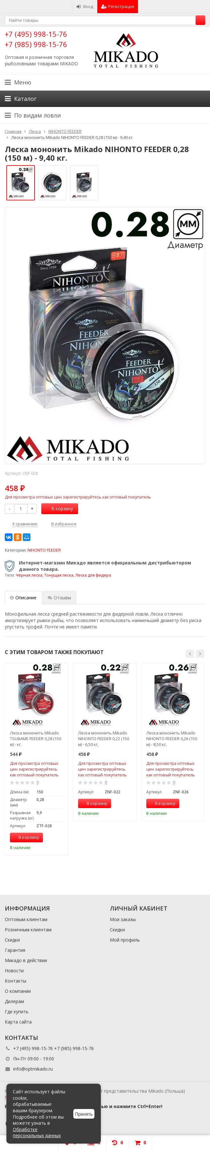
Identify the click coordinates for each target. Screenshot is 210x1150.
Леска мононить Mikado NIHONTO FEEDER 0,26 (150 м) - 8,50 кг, (171, 738)
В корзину (58, 509)
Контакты (15, 981)
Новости (14, 971)
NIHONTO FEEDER (44, 550)
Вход (84, 6)
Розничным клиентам (28, 930)
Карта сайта (18, 1022)
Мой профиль (125, 940)
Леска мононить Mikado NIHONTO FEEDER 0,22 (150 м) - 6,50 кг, (103, 738)
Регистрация (117, 6)
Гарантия (15, 950)
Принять (84, 1114)
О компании (18, 991)
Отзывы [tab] (59, 598)
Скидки (12, 940)
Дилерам (14, 1001)
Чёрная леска (29, 575)
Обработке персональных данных (37, 1132)
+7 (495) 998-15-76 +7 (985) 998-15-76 (36, 39)
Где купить (16, 1011)
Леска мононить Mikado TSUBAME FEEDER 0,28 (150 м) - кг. (35, 738)
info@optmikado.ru (33, 1069)
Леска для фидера (93, 575)
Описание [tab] (23, 598)
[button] (190, 654)
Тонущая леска (58, 575)
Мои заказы (123, 919)
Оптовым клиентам (26, 919)
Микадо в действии (26, 960)
